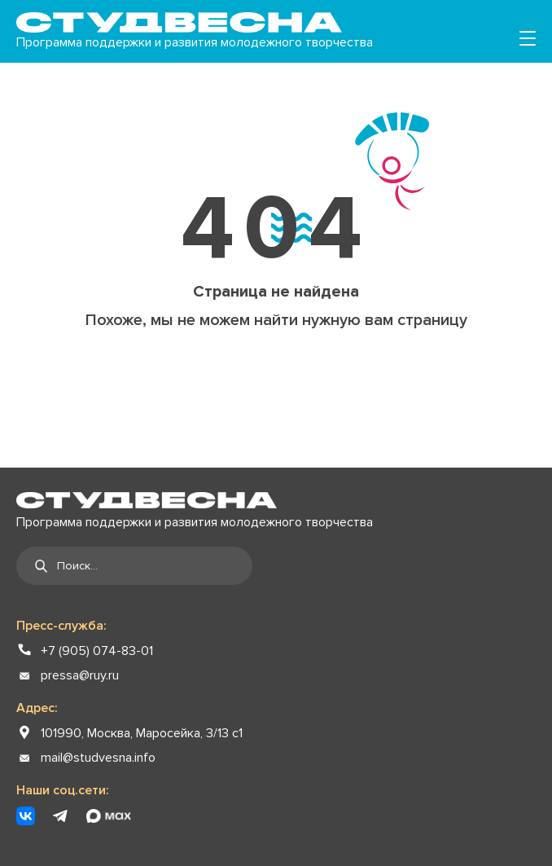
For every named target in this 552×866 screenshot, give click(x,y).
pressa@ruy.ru (80, 675)
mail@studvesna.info (98, 758)
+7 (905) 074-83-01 (97, 651)
